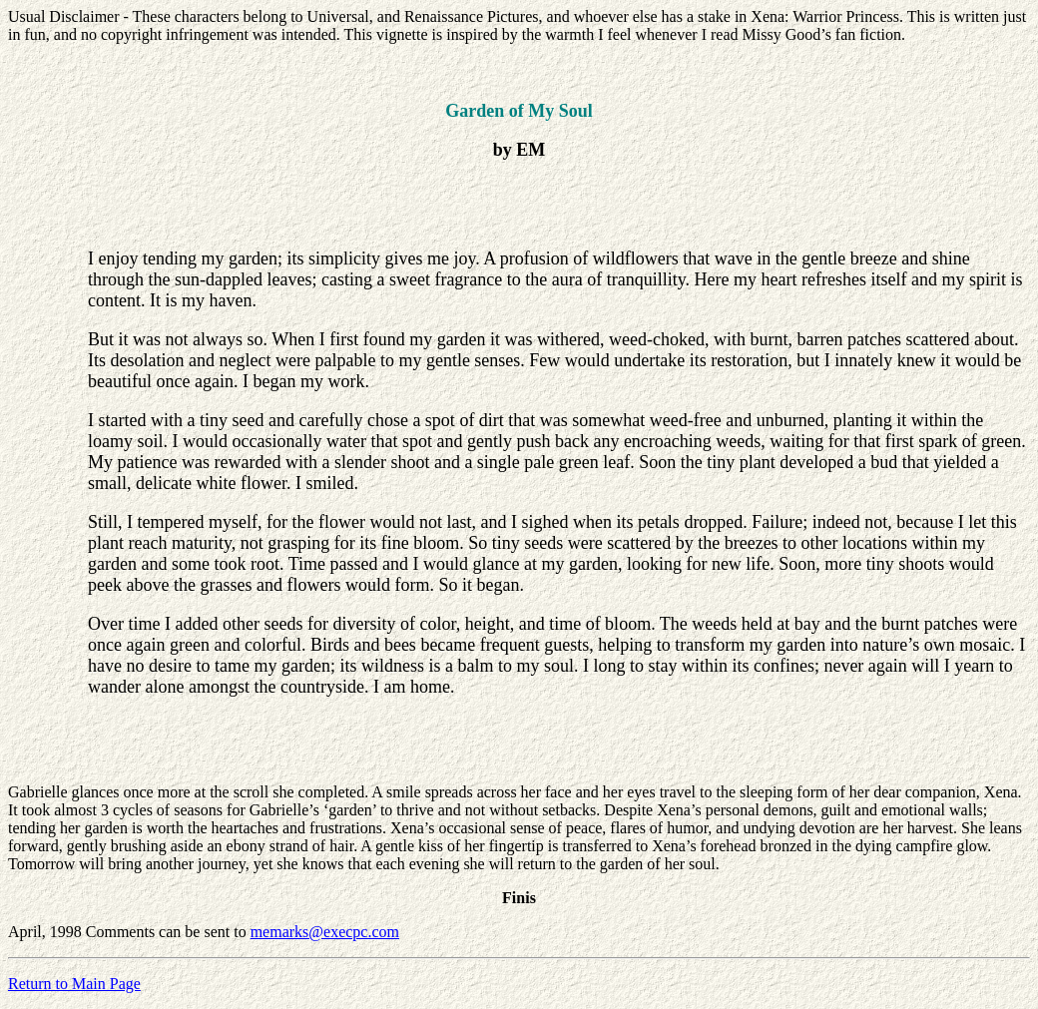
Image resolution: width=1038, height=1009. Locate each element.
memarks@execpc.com (325, 931)
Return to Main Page (74, 983)
